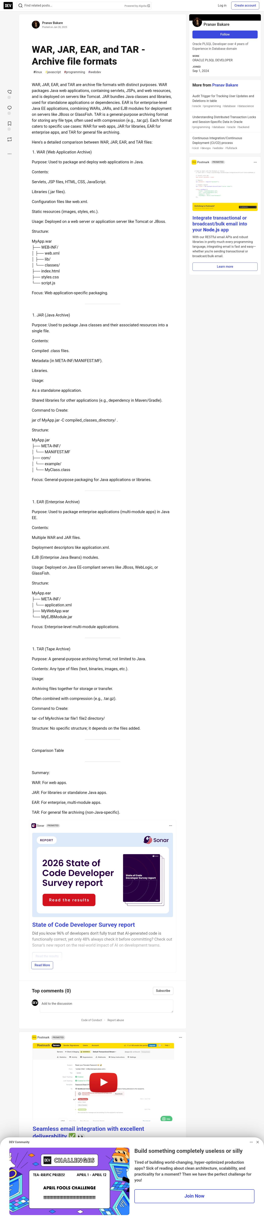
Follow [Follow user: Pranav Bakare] (225, 34)
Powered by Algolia (137, 5)
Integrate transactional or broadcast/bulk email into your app (219, 224)
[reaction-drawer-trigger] (9, 94)
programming (74, 72)
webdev (94, 72)
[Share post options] (10, 154)
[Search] (20, 5)
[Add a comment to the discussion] (106, 1006)
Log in (222, 5)
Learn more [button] (225, 266)
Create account (245, 5)
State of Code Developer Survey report (83, 924)
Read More (42, 965)
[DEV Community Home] (8, 6)
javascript (53, 72)
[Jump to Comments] (9, 110)
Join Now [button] (194, 1196)
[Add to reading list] (9, 125)
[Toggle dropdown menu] (170, 825)
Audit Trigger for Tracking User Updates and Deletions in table (225, 101)
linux (37, 72)
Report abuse (116, 1020)
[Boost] (9, 139)
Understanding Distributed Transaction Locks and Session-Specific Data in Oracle (225, 122)
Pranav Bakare (52, 23)
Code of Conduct (91, 1020)
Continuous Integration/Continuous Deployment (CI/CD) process (225, 143)
